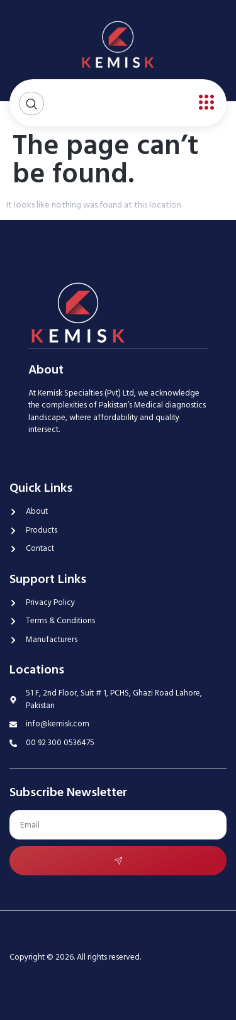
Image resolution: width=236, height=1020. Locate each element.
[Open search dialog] (31, 103)
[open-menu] (203, 103)
